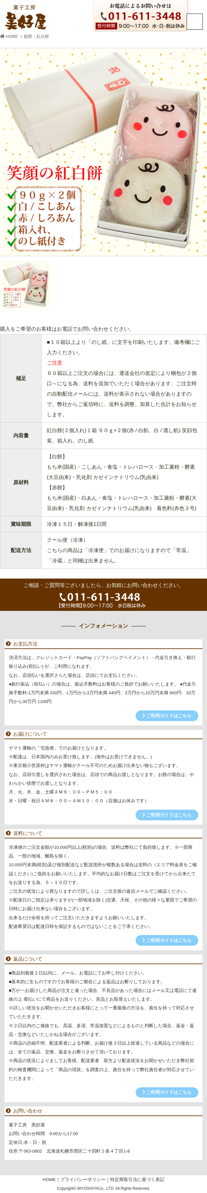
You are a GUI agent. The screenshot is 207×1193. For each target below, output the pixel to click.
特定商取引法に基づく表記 (137, 1179)
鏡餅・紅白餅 (36, 36)
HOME (9, 36)
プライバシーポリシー (83, 1179)
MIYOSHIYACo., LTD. (96, 1188)
